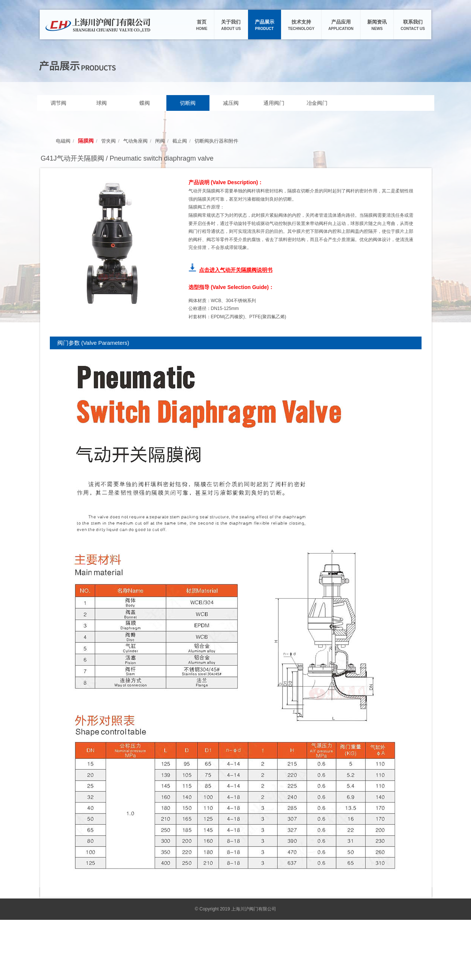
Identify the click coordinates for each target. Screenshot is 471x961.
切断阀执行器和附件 (216, 141)
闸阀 (160, 141)
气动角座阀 (135, 141)
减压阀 (231, 103)
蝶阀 (144, 103)
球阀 (101, 103)
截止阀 (179, 141)
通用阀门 (273, 103)
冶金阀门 (317, 103)
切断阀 (188, 103)
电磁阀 (63, 141)
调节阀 (58, 103)
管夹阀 (108, 141)
